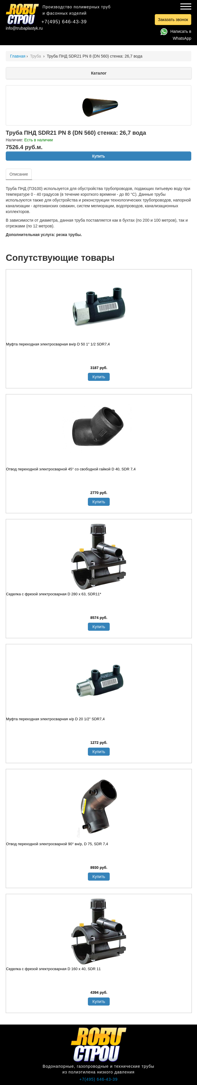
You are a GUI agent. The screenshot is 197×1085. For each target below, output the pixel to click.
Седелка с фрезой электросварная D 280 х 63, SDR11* (53, 594)
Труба (36, 56)
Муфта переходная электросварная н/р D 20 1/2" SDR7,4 (55, 719)
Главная (17, 56)
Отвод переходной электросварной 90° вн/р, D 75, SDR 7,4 (57, 844)
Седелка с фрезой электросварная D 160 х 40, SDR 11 (53, 969)
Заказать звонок (173, 19)
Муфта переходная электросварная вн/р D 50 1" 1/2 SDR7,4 (58, 344)
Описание (18, 174)
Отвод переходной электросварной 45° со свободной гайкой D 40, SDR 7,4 (71, 469)
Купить (98, 156)
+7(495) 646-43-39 (64, 21)
